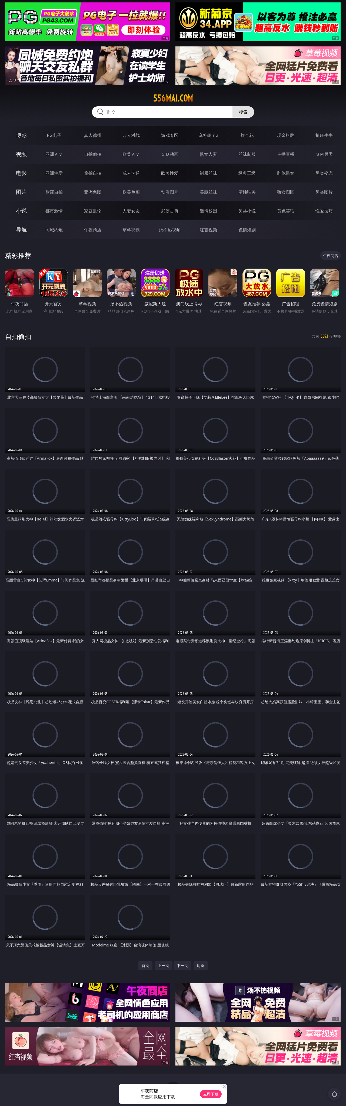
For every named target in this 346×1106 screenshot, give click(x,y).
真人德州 (92, 135)
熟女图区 (285, 192)
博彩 (21, 135)
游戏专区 (169, 135)
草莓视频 (131, 230)
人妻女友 (131, 211)
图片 (21, 191)
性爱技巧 (324, 211)
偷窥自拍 (54, 192)
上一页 (163, 965)
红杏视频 (208, 230)
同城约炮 (54, 230)
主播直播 (285, 154)
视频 (21, 154)
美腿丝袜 (208, 192)
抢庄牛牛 (324, 135)
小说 (21, 210)
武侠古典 (169, 211)
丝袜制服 (247, 154)
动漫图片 (169, 192)
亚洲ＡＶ (54, 154)
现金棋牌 (285, 135)
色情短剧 (247, 230)
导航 (21, 229)
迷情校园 (208, 211)
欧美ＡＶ (131, 154)
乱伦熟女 (285, 173)
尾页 (200, 965)
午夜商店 (92, 230)
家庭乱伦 (92, 211)
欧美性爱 (169, 173)
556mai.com (173, 98)
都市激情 (54, 211)
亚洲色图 (92, 192)
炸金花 (247, 135)
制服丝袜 (208, 173)
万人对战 (131, 135)
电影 (21, 173)
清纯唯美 (247, 192)
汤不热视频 (170, 230)
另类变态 (324, 173)
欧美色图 (131, 192)
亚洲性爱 (54, 173)
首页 (145, 965)
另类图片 (324, 192)
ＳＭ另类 (324, 154)
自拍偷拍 (92, 154)
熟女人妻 (208, 154)
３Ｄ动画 (169, 154)
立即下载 (210, 1094)
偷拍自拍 (92, 173)
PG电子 (54, 135)
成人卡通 (131, 173)
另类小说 (247, 211)
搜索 (243, 112)
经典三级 (247, 173)
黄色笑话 (285, 211)
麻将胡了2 (208, 135)
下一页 (182, 965)
